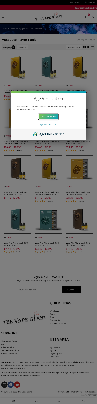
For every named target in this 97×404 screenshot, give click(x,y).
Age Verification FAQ (48, 124)
